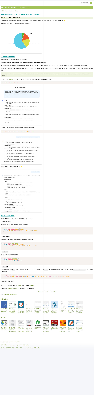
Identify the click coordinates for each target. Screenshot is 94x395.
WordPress (13, 7)
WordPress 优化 (10, 288)
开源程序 (24, 7)
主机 (28, 7)
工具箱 (18, 342)
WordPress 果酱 (4, 348)
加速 (9, 7)
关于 (10, 342)
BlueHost (32, 285)
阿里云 (19, 285)
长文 (6, 11)
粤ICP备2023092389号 (17, 348)
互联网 (19, 7)
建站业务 (17, 288)
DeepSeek (6, 294)
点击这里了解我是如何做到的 (23, 345)
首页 (2, 7)
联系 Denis (13, 342)
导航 (6, 7)
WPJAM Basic (11, 79)
